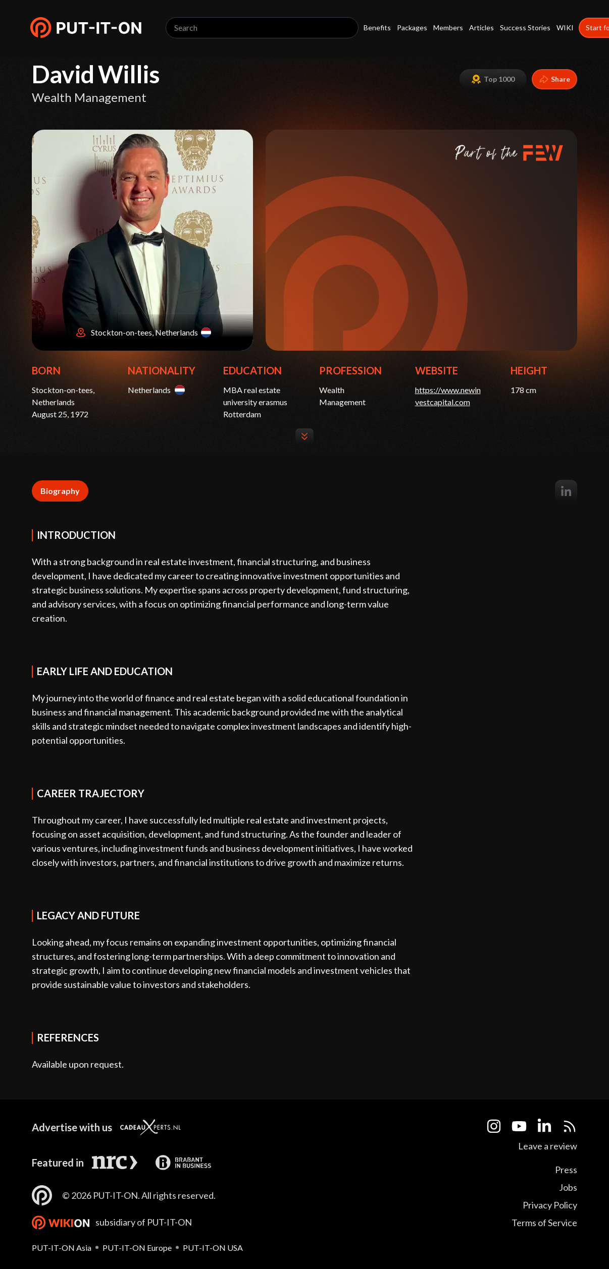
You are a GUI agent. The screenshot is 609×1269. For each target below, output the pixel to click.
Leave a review (547, 1145)
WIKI (565, 27)
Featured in (58, 1162)
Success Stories (525, 27)
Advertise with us (72, 1127)
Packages (412, 27)
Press (566, 1169)
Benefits (377, 27)
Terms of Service (544, 1222)
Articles (481, 27)
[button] (85, 27)
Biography (60, 490)
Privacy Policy (550, 1204)
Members (448, 27)
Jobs (568, 1187)
